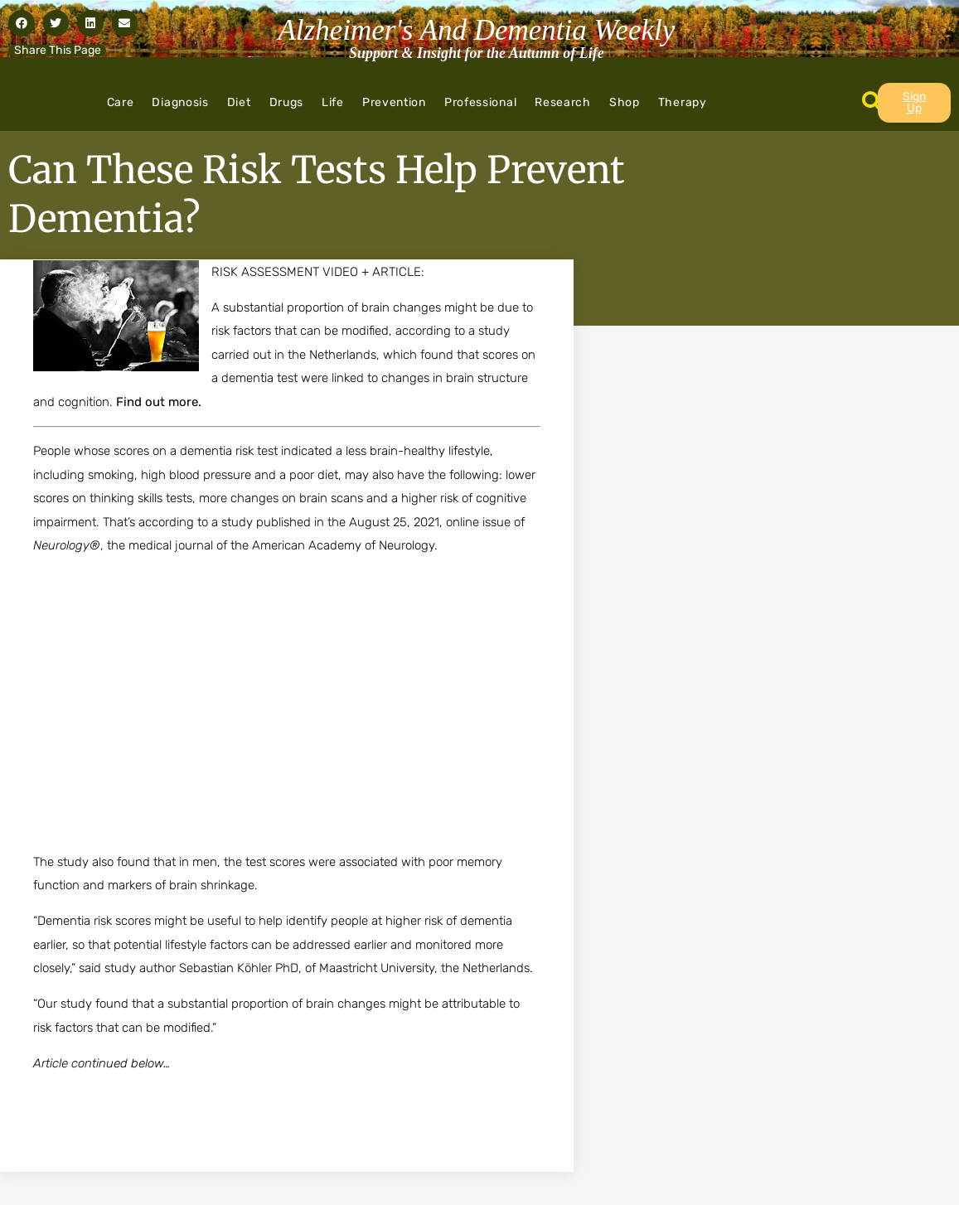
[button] (21, 23)
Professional (480, 102)
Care (120, 102)
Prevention (394, 102)
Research (563, 102)
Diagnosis (180, 102)
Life (333, 102)
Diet (239, 102)
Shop (624, 102)
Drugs (286, 102)
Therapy (682, 102)
